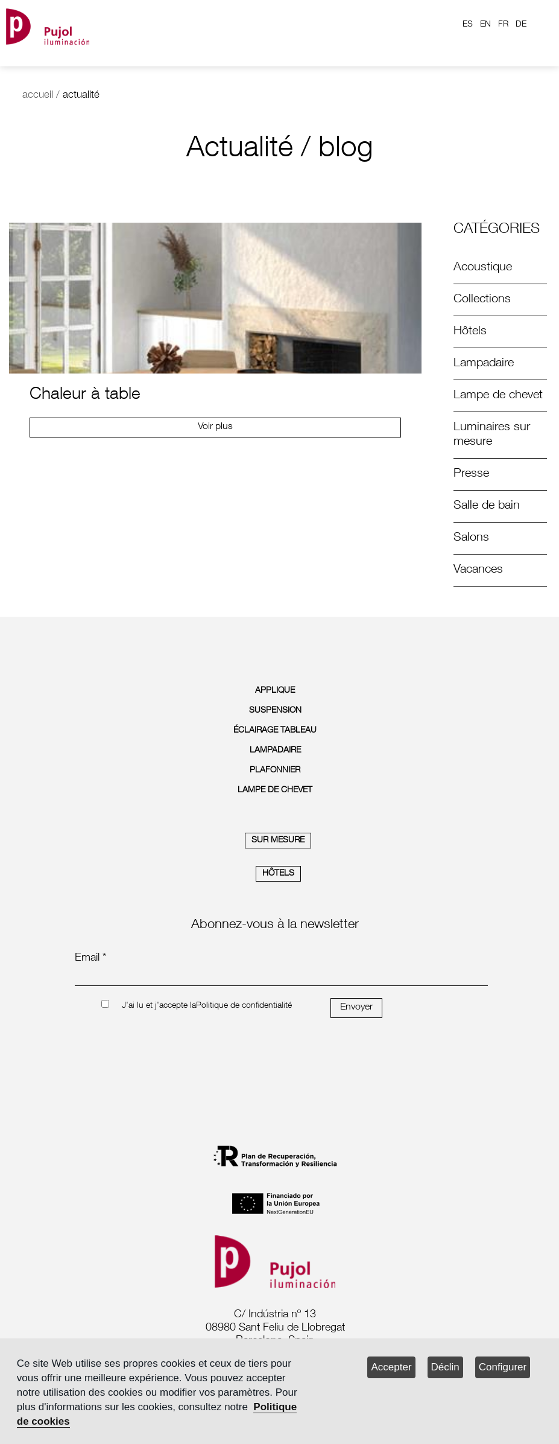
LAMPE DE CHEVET (275, 790)
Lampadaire (483, 364)
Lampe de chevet (498, 396)
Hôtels (470, 332)
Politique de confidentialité (244, 1006)
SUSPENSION (275, 711)
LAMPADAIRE (275, 750)
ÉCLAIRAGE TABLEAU (275, 731)
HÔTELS (278, 874)
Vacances (478, 570)
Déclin (445, 1367)
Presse (471, 474)
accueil (37, 96)
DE (521, 25)
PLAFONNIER (275, 770)
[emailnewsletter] (281, 977)
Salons (471, 538)
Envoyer (356, 1008)
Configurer (502, 1367)
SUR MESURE (278, 840)
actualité (81, 96)
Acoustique (482, 268)
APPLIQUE (275, 691)
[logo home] (47, 24)
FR (503, 25)
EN (485, 25)
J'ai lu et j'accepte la (159, 1006)
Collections (482, 300)
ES (468, 25)
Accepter (391, 1367)
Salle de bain (486, 506)
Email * (90, 958)
